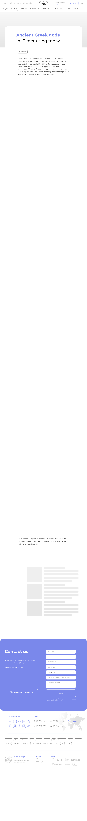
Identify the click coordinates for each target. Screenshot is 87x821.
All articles (5, 8)
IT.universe (14, 8)
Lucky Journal (7, 10)
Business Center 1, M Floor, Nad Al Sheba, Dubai (41, 727)
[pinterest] (21, 3)
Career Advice (46, 8)
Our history (8, 743)
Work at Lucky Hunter (47, 743)
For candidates (36, 743)
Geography (39, 740)
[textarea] (61, 678)
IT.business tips (34, 8)
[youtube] (18, 3)
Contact (68, 743)
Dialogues (76, 8)
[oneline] (61, 667)
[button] (72, 3)
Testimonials (78, 740)
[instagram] (11, 3)
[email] (61, 652)
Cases (32, 740)
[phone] (61, 662)
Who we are (8, 740)
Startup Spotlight (59, 8)
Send (61, 693)
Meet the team (24, 740)
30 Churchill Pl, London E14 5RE (41, 722)
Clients (70, 740)
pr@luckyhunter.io (23, 663)
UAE (82, 3)
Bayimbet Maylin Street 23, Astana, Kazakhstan (58, 722)
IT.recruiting (23, 8)
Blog (57, 743)
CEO (54, 740)
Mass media (16, 743)
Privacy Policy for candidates (19, 763)
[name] (61, 657)
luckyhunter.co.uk (60, 4)
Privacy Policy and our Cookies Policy (21, 760)
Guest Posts (29, 10)
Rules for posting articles (14, 667)
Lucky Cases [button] (18, 10)
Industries (47, 740)
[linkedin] (5, 3)
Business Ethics (26, 743)
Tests (68, 8)
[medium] (27, 3)
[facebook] (8, 3)
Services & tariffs (61, 740)
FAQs (16, 740)
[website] (14, 3)
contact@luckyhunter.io (23, 693)
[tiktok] (24, 3)
